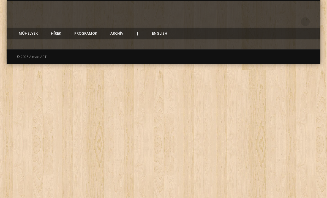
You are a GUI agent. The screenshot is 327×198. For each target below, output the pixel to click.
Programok (85, 33)
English (159, 33)
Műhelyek (28, 33)
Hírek (56, 33)
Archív (116, 33)
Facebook (294, 21)
